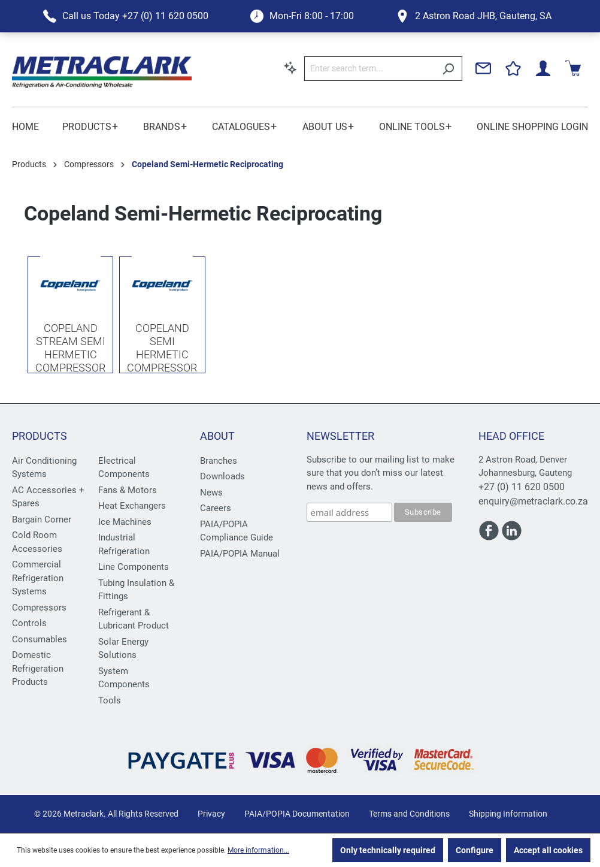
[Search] (448, 68)
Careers (215, 508)
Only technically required (387, 850)
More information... (258, 850)
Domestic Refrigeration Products (37, 668)
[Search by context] (290, 67)
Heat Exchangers (132, 505)
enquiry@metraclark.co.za (533, 501)
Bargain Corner (41, 519)
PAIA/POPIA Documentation (297, 813)
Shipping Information (508, 813)
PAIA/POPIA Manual (240, 553)
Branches (218, 460)
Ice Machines (124, 521)
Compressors (39, 607)
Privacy (211, 813)
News (211, 492)
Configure (474, 850)
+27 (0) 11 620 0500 (521, 487)
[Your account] (543, 68)
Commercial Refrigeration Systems (37, 578)
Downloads (222, 476)
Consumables (39, 639)
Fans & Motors (127, 490)
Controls (29, 623)
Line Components (133, 566)
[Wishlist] (513, 68)
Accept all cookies (548, 850)
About (217, 436)
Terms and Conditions (409, 813)
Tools (109, 700)
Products (39, 436)
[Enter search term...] (369, 68)
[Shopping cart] (573, 68)
